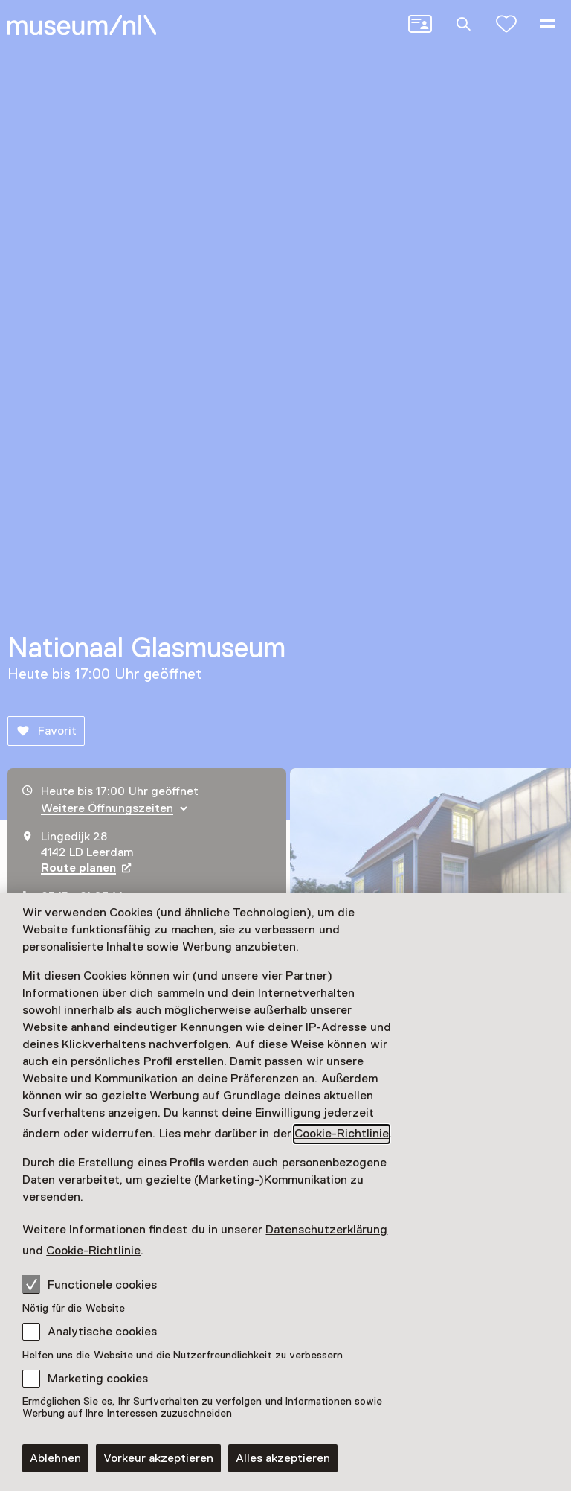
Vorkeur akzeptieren (158, 1458)
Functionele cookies (89, 1284)
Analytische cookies (102, 1331)
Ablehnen (55, 1458)
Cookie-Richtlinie (341, 1133)
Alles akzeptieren (283, 1458)
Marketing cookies (98, 1378)
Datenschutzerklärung (326, 1229)
